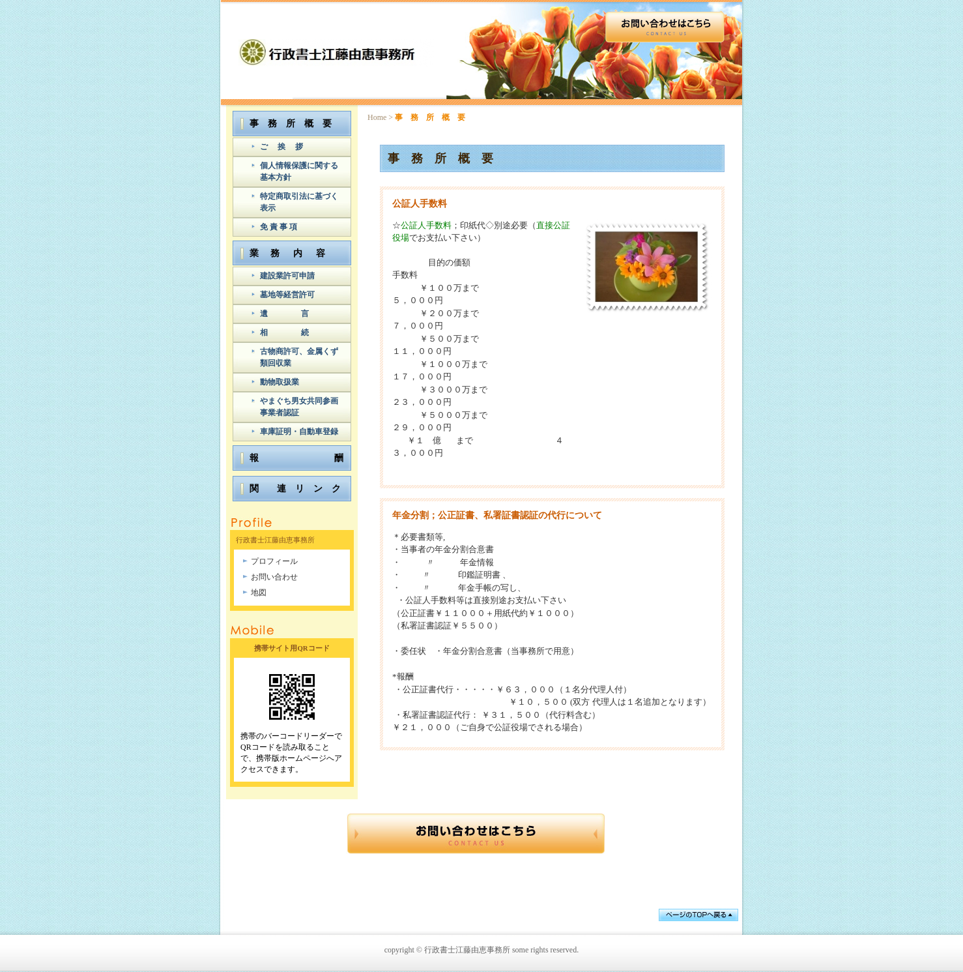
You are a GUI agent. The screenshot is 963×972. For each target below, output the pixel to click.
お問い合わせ (274, 577)
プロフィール (274, 561)
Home (376, 117)
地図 (258, 592)
